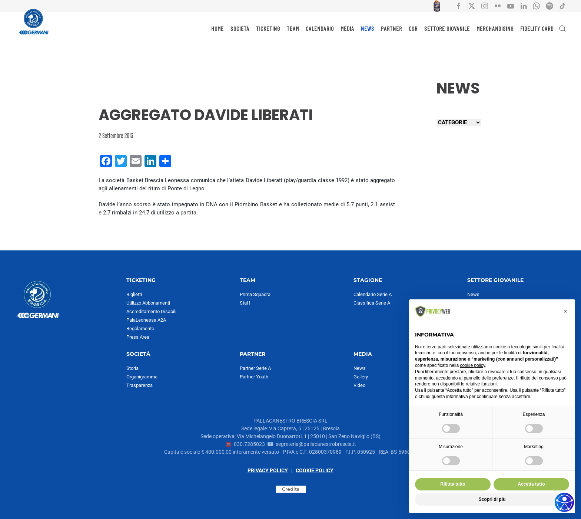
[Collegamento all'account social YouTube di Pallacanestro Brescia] (510, 5)
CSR (413, 28)
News (359, 368)
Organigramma (141, 377)
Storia (132, 368)
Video (359, 385)
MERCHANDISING (495, 28)
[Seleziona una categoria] (458, 122)
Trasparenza (139, 385)
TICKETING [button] (268, 28)
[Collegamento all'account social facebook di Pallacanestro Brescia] (458, 5)
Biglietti (134, 294)
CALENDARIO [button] (320, 28)
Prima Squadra (255, 294)
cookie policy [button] (472, 365)
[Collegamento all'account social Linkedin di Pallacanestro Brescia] (523, 5)
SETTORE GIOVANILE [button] (447, 28)
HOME (217, 28)
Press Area (137, 337)
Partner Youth (254, 377)
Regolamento (140, 328)
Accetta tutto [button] (531, 484)
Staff (245, 303)
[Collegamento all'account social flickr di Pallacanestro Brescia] (497, 5)
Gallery (360, 377)
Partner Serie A (255, 368)
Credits (290, 489)
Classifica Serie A (371, 303)
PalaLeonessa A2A (146, 320)
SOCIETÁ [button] (239, 28)
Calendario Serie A (372, 294)
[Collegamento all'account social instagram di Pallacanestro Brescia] (484, 5)
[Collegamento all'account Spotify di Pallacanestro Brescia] (549, 5)
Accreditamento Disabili (151, 311)
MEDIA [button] (347, 28)
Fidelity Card (537, 28)
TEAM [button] (293, 28)
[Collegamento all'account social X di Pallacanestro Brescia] (471, 5)
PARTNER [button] (391, 28)
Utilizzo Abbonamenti (148, 303)
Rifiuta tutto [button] (452, 484)
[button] (562, 28)
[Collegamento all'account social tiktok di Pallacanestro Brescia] (562, 5)
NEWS (367, 28)
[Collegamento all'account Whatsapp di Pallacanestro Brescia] (536, 5)
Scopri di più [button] (492, 499)
